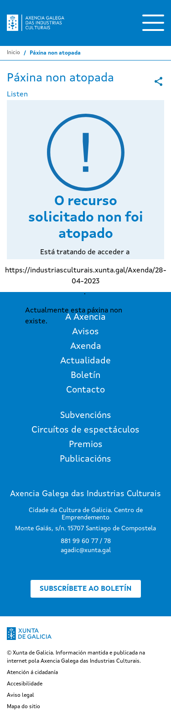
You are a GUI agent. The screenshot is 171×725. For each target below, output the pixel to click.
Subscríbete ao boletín (86, 589)
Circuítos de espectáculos (85, 430)
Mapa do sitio (23, 707)
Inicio (13, 52)
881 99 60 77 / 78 (86, 541)
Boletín (85, 375)
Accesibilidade (24, 684)
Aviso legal (20, 695)
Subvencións (85, 415)
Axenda (85, 346)
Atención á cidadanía (32, 672)
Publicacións (85, 459)
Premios (86, 444)
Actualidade (85, 361)
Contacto (85, 390)
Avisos (85, 332)
